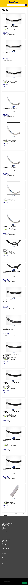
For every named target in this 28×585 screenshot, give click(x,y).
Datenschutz (4, 553)
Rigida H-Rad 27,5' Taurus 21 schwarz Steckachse (11, 383)
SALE (2, 563)
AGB (2, 554)
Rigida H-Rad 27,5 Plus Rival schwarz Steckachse (11, 248)
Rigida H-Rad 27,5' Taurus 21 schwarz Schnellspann (11, 354)
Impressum (3, 557)
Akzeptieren (25, 583)
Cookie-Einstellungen (13, 583)
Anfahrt (3, 551)
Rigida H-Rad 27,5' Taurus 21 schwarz (11, 299)
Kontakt (3, 550)
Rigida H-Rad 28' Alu (7, 500)
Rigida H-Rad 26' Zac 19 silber (9, 108)
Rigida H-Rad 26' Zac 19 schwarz (10, 26)
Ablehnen (20, 583)
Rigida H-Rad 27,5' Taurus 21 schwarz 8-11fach (13, 327)
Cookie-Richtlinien (7, 581)
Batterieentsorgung (5, 555)
